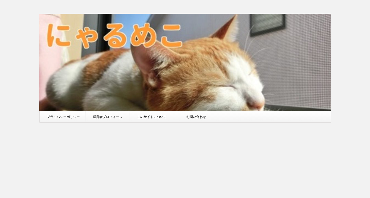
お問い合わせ (196, 117)
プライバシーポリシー (63, 117)
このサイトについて (152, 117)
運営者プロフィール (107, 117)
